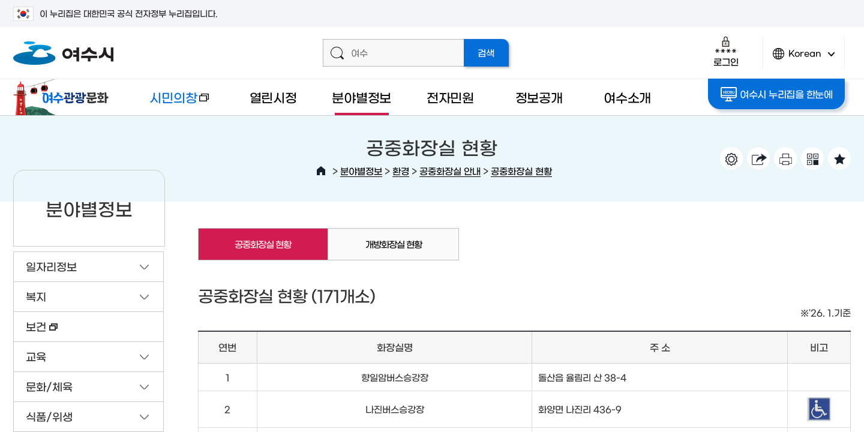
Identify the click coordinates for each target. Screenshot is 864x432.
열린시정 (273, 97)
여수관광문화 (64, 97)
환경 (400, 170)
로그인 (725, 51)
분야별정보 (361, 97)
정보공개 (539, 97)
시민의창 (169, 103)
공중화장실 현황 (521, 170)
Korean (804, 58)
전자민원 (450, 97)
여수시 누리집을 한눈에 (777, 94)
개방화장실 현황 (393, 243)
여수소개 (627, 97)
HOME (321, 171)
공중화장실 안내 (450, 170)
